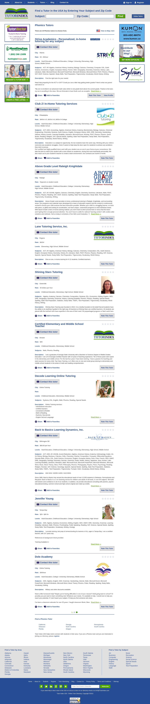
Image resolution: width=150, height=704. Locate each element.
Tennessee (87, 655)
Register (53, 681)
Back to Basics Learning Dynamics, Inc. (59, 429)
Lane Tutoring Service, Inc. (51, 226)
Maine (26, 670)
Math (110, 668)
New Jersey (47, 672)
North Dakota (68, 659)
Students (31, 2)
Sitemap (116, 681)
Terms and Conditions (104, 681)
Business (112, 655)
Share (40, 95)
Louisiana (27, 668)
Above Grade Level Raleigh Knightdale (58, 166)
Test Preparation (132, 666)
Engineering (113, 659)
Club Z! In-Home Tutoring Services (56, 103)
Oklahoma (67, 664)
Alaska (7, 655)
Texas (85, 657)
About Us (18, 2)
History (111, 664)
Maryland (27, 672)
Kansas (26, 664)
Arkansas (8, 659)
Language (112, 666)
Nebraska (47, 666)
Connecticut (9, 666)
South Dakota (88, 653)
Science (129, 657)
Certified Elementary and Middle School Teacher (59, 325)
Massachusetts (48, 653)
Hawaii (26, 653)
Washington (87, 666)
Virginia (85, 664)
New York (66, 655)
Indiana (26, 659)
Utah (85, 659)
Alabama (8, 653)
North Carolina (71, 627)
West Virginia (88, 668)
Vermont (86, 661)
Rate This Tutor (95, 95)
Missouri (46, 661)
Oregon (68, 629)
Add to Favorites (53, 95)
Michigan (46, 655)
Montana (46, 664)
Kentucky (27, 666)
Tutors (42, 2)
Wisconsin (87, 670)
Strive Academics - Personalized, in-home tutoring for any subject (60, 40)
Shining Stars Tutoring (48, 272)
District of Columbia (12, 670)
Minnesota (47, 657)
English (111, 661)
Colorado (8, 664)
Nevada (46, 668)
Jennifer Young (44, 498)
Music (128, 653)
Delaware (42, 627)
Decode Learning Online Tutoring (55, 375)
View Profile (108, 95)
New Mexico (67, 653)
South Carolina (99, 627)
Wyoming (86, 672)
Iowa (25, 661)
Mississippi (47, 659)
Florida (41, 629)
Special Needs (131, 661)
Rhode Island (68, 670)
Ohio (65, 661)
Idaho (26, 655)
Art (110, 653)
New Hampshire (49, 670)
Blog (52, 2)
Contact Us (64, 2)
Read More (96, 91)
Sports (128, 664)
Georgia (68, 624)
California (42, 624)
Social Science (131, 659)
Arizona (7, 657)
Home (7, 2)
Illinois (26, 657)
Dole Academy (44, 556)
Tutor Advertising (63, 681)
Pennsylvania (98, 624)
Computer (112, 657)
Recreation (130, 655)
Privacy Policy (90, 681)
